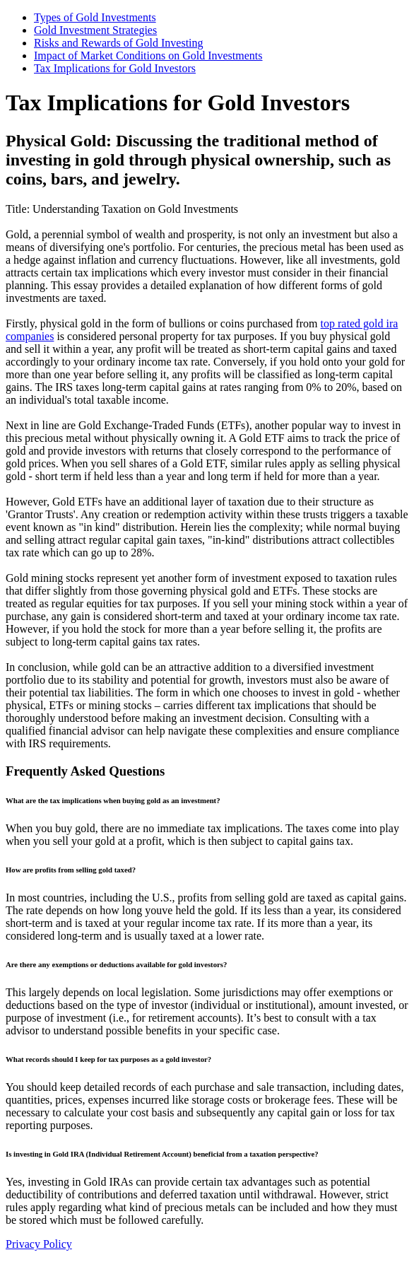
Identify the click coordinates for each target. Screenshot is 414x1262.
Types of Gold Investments (95, 17)
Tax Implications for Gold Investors (115, 68)
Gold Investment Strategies (95, 30)
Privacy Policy (39, 1244)
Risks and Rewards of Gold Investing (118, 43)
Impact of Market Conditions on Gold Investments (148, 55)
